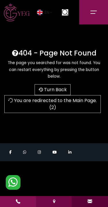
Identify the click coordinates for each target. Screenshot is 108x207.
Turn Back (52, 89)
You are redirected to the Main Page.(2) (52, 104)
